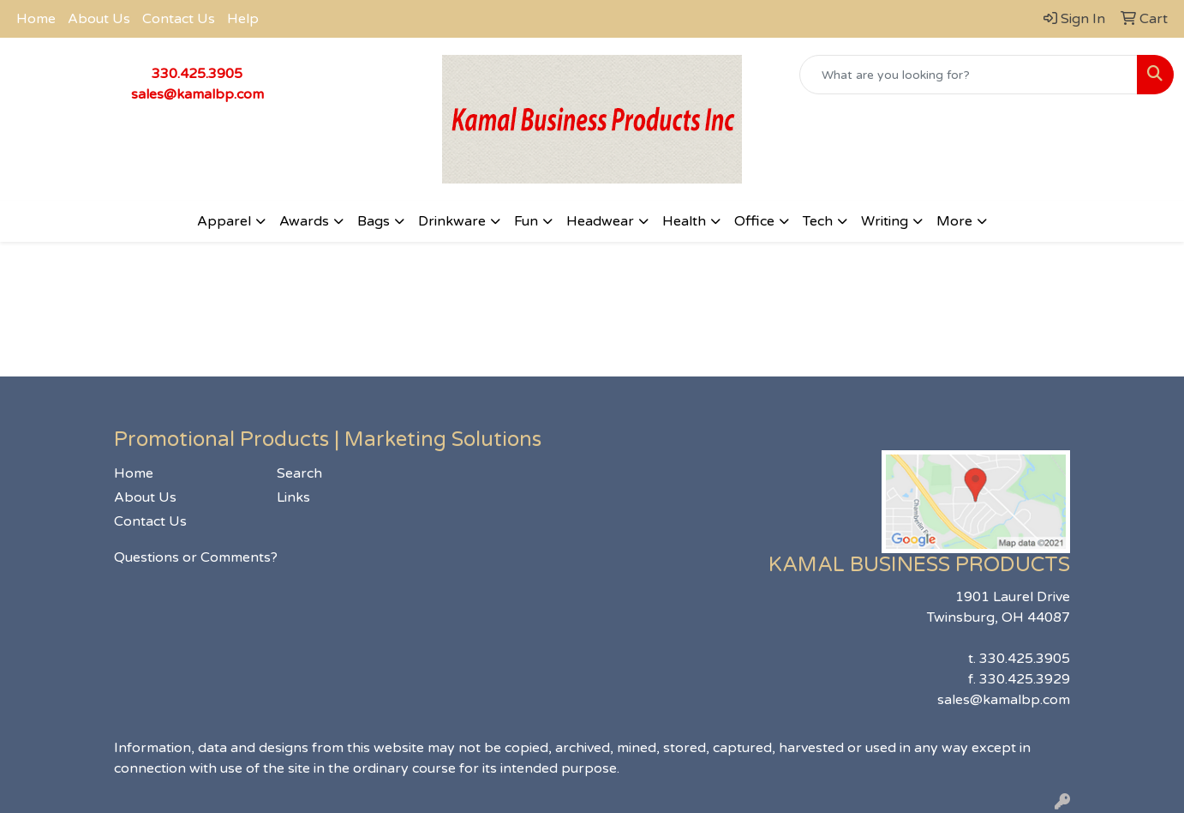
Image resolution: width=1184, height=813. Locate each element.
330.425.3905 (197, 73)
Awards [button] (304, 221)
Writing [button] (884, 221)
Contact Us (178, 18)
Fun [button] (526, 221)
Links (293, 497)
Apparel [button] (224, 221)
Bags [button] (373, 221)
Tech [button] (818, 221)
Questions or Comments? (196, 557)
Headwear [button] (600, 221)
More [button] (954, 221)
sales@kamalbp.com (197, 94)
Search (299, 473)
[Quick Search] (968, 74)
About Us (99, 18)
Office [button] (754, 221)
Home (36, 18)
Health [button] (684, 221)
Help (243, 18)
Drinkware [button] (452, 221)
